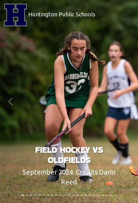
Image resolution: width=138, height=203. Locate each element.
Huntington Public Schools (49, 15)
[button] (10, 101)
